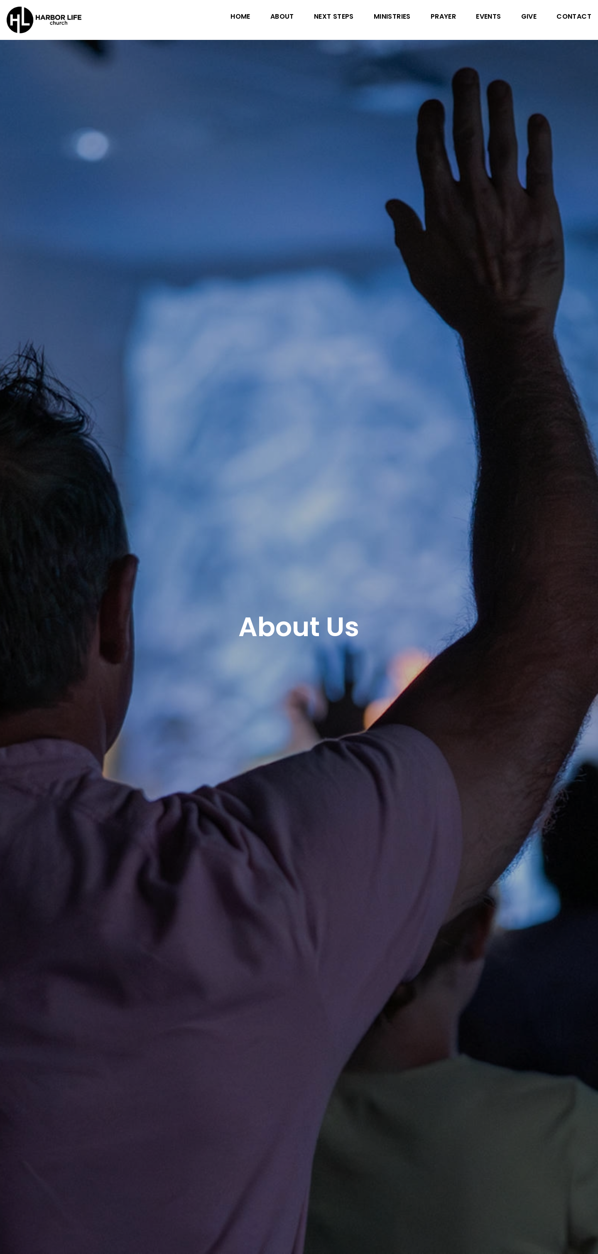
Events (488, 17)
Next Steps (334, 17)
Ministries (392, 17)
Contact (573, 17)
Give (529, 17)
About (282, 17)
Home (240, 17)
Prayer (443, 17)
